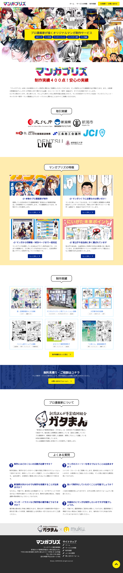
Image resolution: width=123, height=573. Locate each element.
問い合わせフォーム (72, 556)
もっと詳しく (34, 212)
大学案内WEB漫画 (97, 311)
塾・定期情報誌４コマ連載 (26, 311)
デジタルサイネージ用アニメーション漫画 (61, 311)
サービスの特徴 (81, 4)
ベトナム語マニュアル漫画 (26, 344)
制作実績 (93, 4)
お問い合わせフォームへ (61, 381)
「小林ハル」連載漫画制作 (97, 344)
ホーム (72, 4)
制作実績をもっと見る (61, 354)
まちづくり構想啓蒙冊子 (61, 344)
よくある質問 (70, 553)
